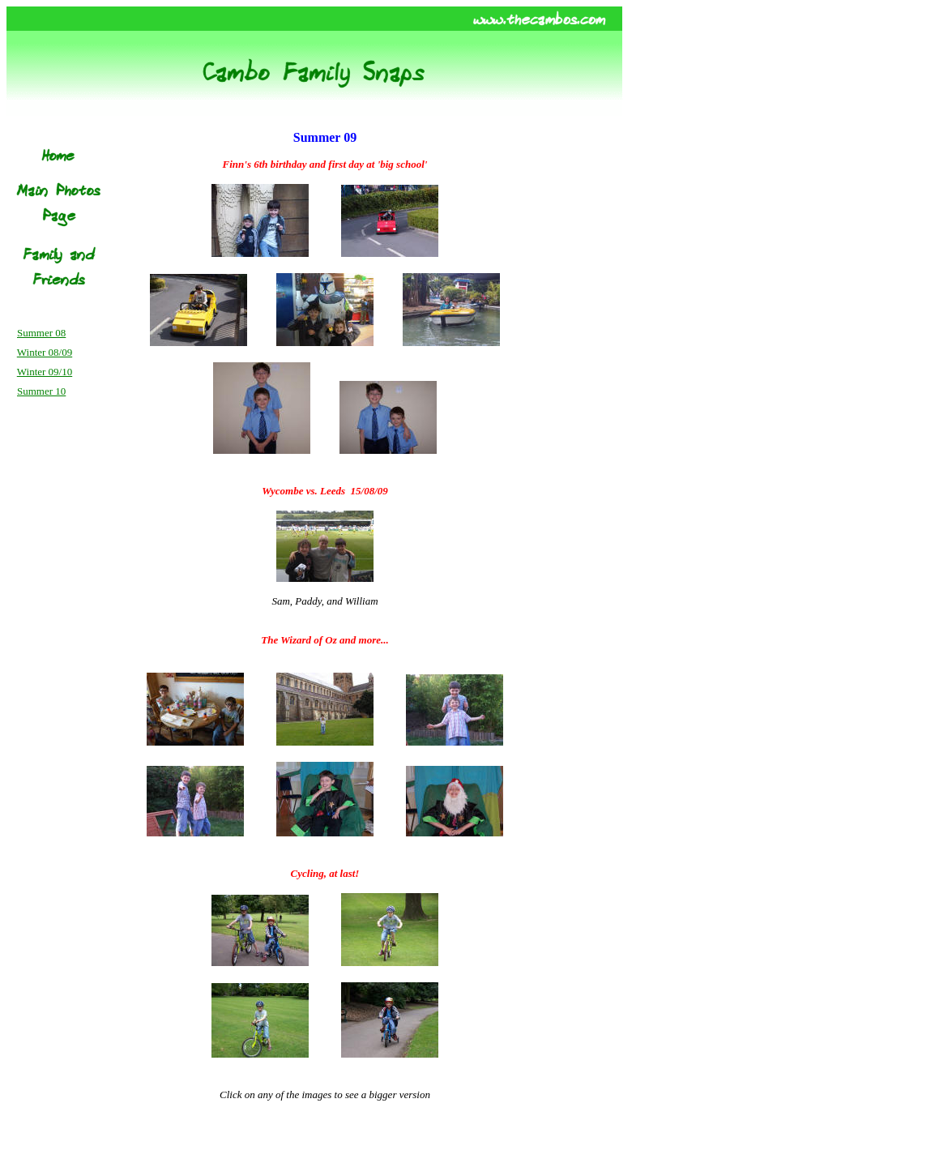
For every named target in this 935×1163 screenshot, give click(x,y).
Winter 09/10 (44, 372)
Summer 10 (41, 391)
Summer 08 (41, 333)
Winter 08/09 (44, 352)
